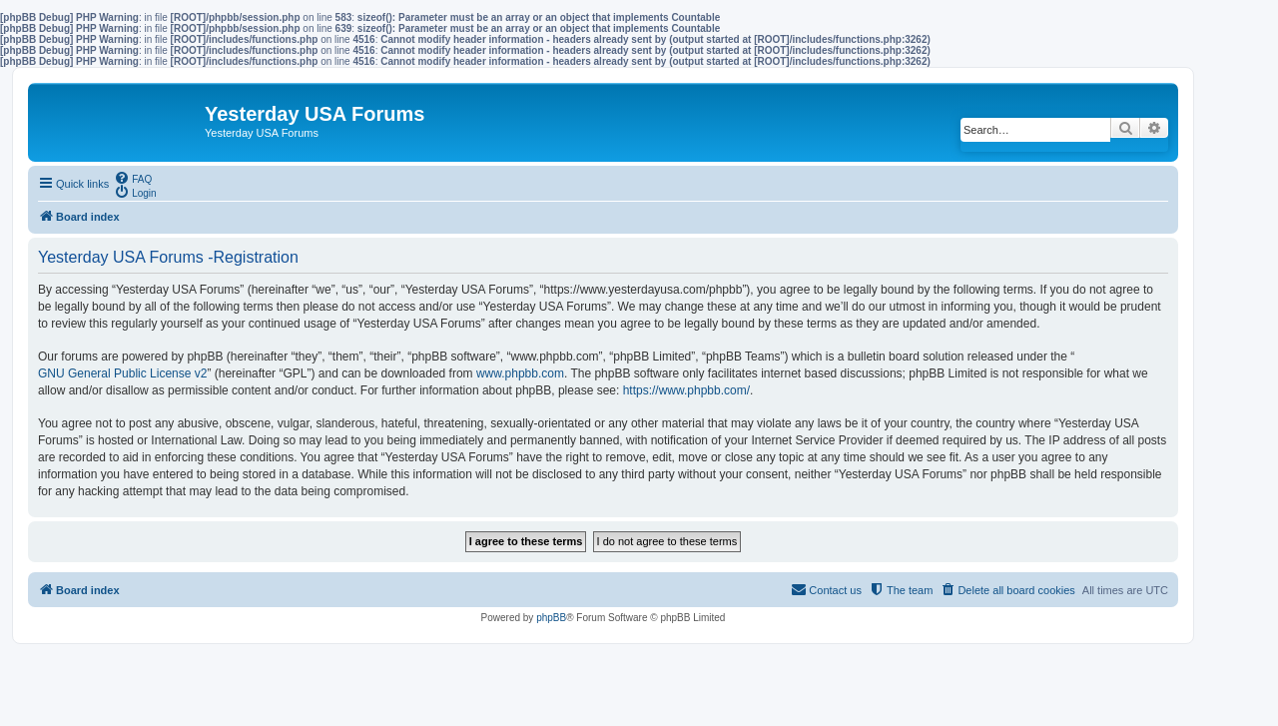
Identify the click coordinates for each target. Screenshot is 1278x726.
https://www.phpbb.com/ (686, 390)
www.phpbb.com (520, 373)
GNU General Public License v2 (122, 373)
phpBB (551, 617)
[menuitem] (133, 178)
